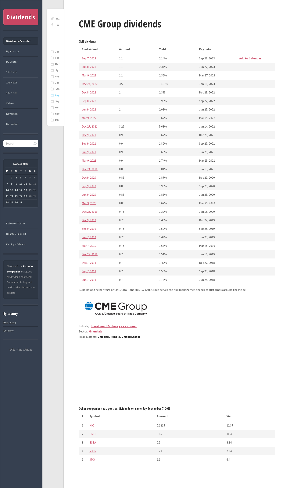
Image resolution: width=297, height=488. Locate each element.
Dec (57, 120)
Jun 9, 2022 (89, 109)
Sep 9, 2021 (89, 143)
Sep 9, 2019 (89, 228)
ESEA (92, 442)
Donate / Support (16, 234)
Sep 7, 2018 (89, 271)
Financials (95, 331)
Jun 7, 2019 (89, 237)
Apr (57, 70)
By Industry (12, 51)
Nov (57, 114)
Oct (57, 107)
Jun (57, 83)
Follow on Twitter (16, 223)
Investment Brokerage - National (114, 326)
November (12, 113)
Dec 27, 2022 (90, 84)
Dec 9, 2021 (89, 135)
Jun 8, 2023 (89, 67)
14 (7, 190)
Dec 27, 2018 (90, 254)
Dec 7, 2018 (89, 263)
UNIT (92, 434)
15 (11, 190)
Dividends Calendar (18, 41)
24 (20, 196)
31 (20, 202)
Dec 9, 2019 (89, 220)
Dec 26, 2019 (90, 211)
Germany (8, 330)
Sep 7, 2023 (89, 58)
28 (7, 202)
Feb (57, 58)
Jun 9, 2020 (89, 194)
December (12, 124)
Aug (57, 95)
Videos (10, 103)
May (57, 76)
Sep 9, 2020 (89, 186)
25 (25, 196)
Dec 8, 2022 (89, 92)
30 (16, 202)
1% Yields (11, 93)
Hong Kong (9, 322)
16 (16, 190)
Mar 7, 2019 (89, 246)
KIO (91, 425)
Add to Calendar (250, 58)
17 (20, 190)
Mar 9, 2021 (89, 160)
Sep (57, 101)
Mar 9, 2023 (89, 75)
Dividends (20, 17)
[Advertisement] (177, 374)
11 (25, 183)
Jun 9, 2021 (89, 152)
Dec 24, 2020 (90, 169)
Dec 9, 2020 (89, 177)
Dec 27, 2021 (90, 126)
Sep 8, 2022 (89, 101)
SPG (92, 459)
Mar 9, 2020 (89, 203)
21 (7, 196)
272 (57, 18)
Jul (57, 89)
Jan (57, 52)
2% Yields (11, 82)
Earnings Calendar (16, 244)
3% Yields (11, 72)
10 (20, 183)
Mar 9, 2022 (89, 118)
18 (25, 190)
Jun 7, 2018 (89, 280)
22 (11, 196)
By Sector (11, 61)
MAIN (92, 451)
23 (58, 25)
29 (11, 202)
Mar (57, 64)
